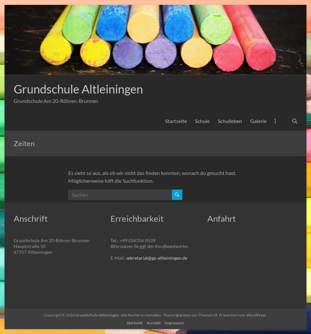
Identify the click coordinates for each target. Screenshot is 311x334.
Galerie (258, 121)
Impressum (174, 322)
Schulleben (230, 121)
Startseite (176, 121)
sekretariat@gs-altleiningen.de (156, 258)
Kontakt (154, 322)
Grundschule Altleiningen (78, 89)
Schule (202, 121)
